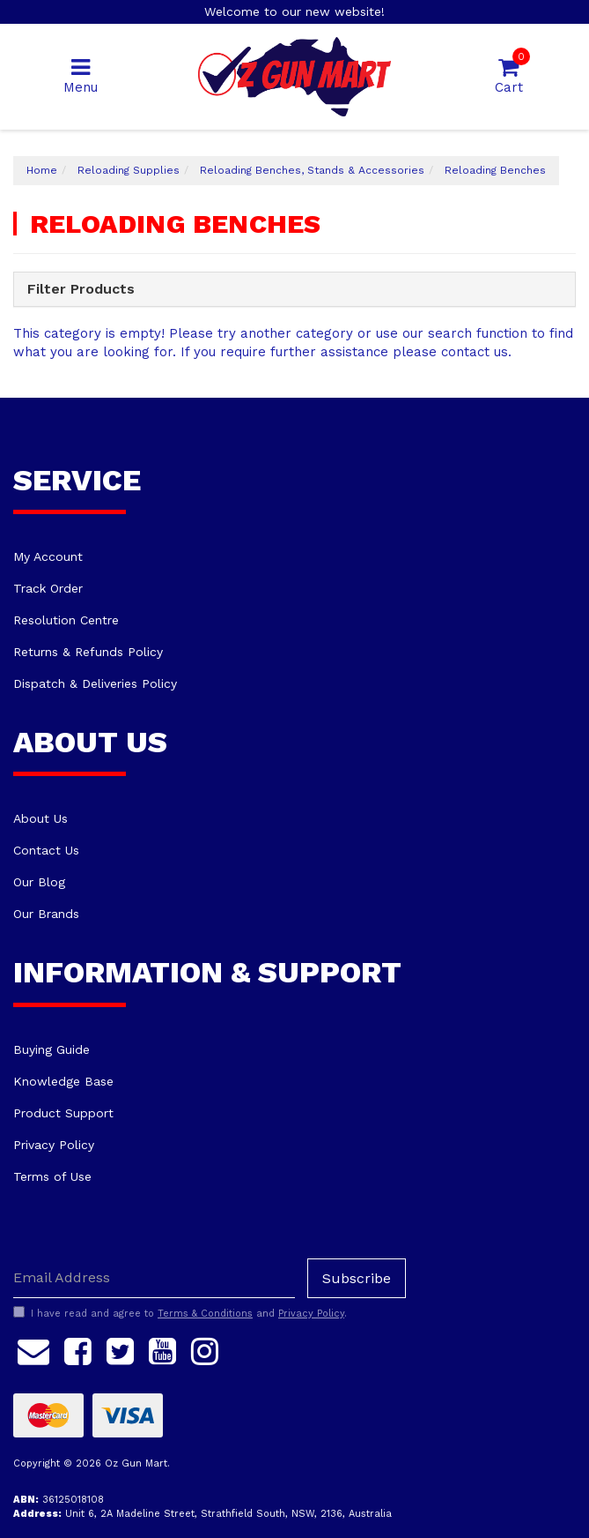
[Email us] (33, 1349)
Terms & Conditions (205, 1313)
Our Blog (39, 882)
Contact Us (46, 850)
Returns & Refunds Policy (88, 652)
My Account (48, 556)
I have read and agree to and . (180, 1313)
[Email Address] (154, 1278)
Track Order (48, 588)
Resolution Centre (66, 620)
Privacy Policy (53, 1145)
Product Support (63, 1113)
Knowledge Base (63, 1081)
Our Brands (46, 914)
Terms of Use (52, 1176)
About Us (40, 818)
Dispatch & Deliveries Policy (95, 683)
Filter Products (81, 289)
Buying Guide (51, 1049)
